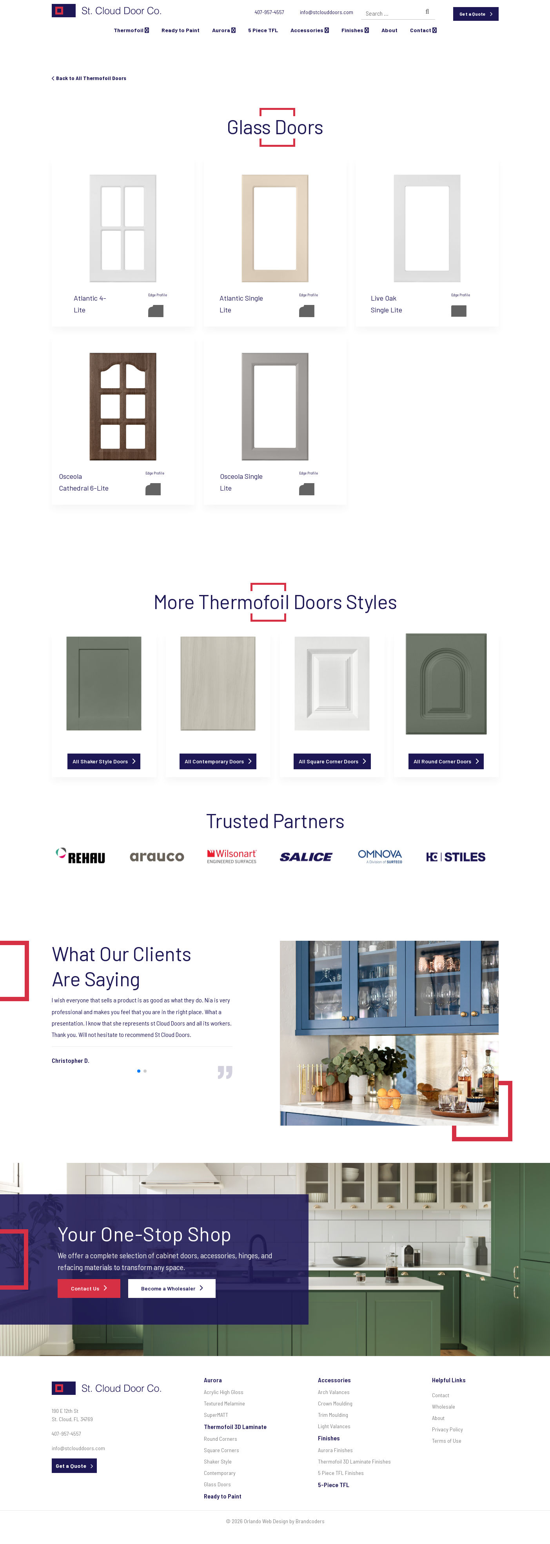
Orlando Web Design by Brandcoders (284, 1521)
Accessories (309, 30)
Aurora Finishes (335, 1450)
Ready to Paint (181, 30)
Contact (423, 30)
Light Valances (334, 1426)
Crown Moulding (335, 1403)
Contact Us (85, 1288)
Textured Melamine (224, 1403)
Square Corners (221, 1450)
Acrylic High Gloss (223, 1392)
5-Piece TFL (333, 1484)
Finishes (355, 30)
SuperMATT (216, 1414)
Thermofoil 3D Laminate (235, 1426)
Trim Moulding (333, 1414)
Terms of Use (446, 1440)
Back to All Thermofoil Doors (89, 78)
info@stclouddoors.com (326, 12)
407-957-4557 (269, 12)
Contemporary (220, 1472)
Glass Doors (217, 1484)
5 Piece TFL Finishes (341, 1472)
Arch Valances (334, 1392)
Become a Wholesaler (168, 1288)
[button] (138, 1071)
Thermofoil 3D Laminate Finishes (354, 1461)
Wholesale (443, 1406)
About (389, 30)
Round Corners (220, 1438)
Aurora (224, 30)
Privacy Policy (447, 1429)
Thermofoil (131, 30)
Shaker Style (218, 1461)
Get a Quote (472, 13)
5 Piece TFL (263, 30)
